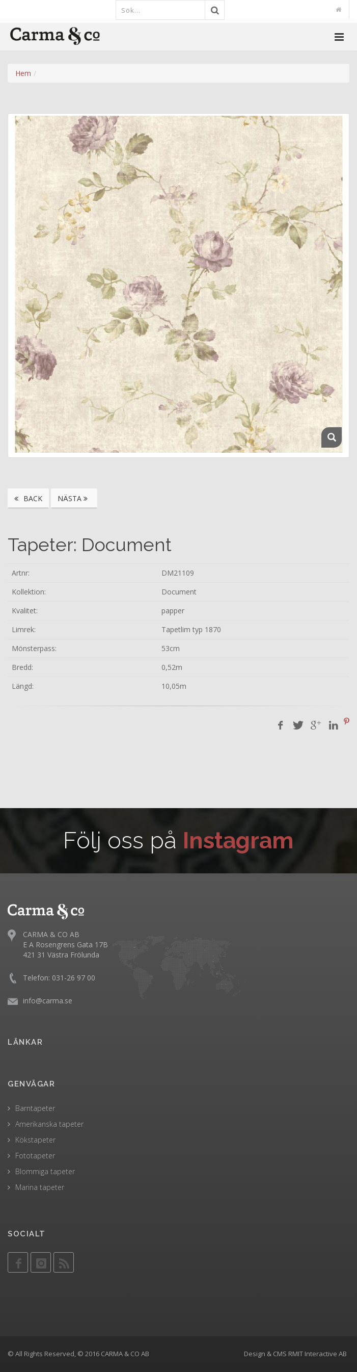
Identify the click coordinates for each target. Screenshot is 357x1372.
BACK (28, 498)
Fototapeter (35, 1155)
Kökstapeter (35, 1140)
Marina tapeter (39, 1187)
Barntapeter (35, 1108)
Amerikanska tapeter (49, 1124)
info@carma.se (47, 1000)
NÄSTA (74, 498)
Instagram (238, 840)
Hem (23, 73)
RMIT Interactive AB (317, 1353)
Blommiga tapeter (45, 1171)
